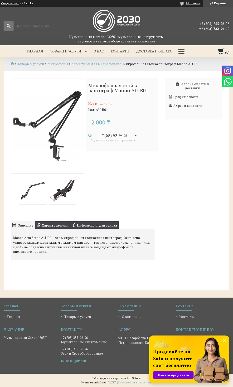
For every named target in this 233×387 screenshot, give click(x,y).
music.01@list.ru (73, 361)
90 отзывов (193, 3)
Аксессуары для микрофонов (95, 64)
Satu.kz (137, 378)
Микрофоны (58, 64)
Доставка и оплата (154, 51)
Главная (35, 51)
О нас (99, 51)
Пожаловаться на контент (135, 382)
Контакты (120, 51)
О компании (132, 316)
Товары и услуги (65, 51)
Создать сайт (10, 3)
